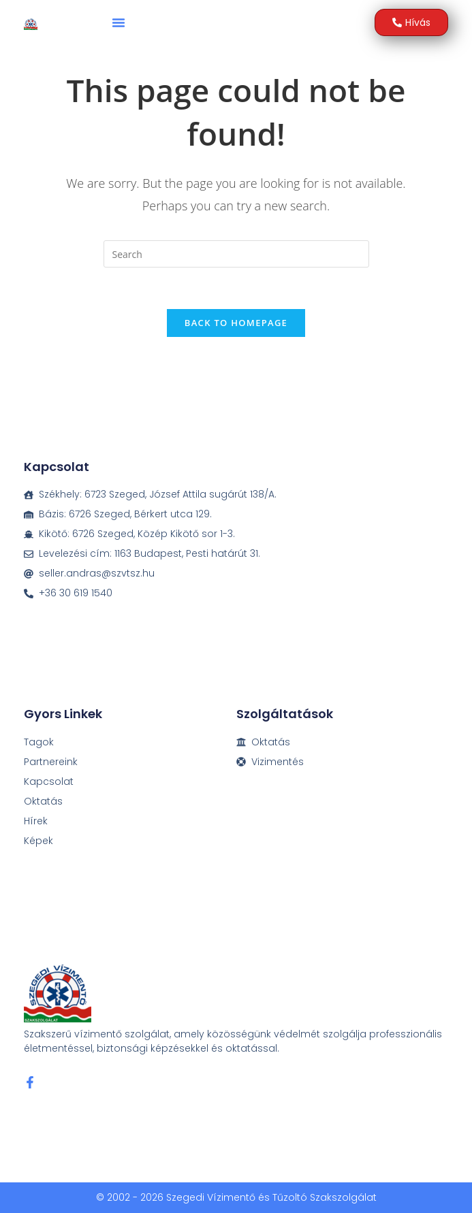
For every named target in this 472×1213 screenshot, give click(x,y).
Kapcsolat (49, 781)
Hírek (36, 821)
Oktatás (43, 801)
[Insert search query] (236, 254)
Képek (38, 840)
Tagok (39, 742)
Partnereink (51, 762)
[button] (118, 22)
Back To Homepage (236, 323)
